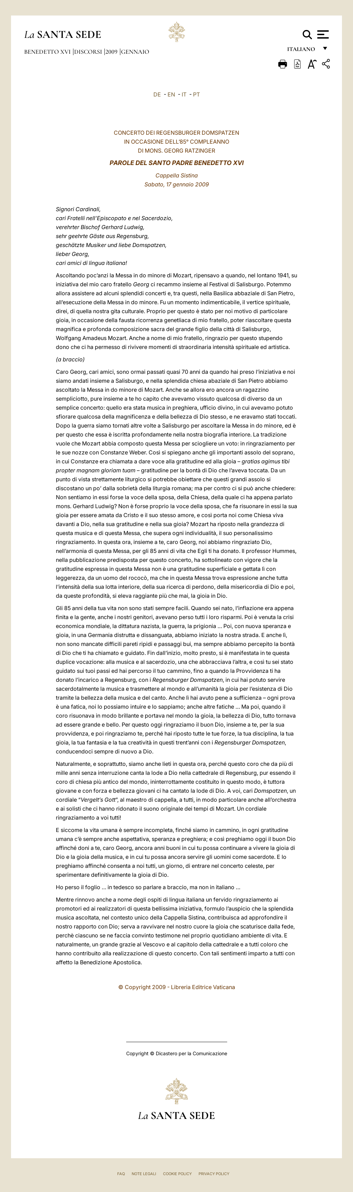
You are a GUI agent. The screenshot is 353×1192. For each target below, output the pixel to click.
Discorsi (88, 51)
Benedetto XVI (48, 51)
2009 (112, 51)
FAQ (121, 1173)
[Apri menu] (322, 34)
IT (184, 94)
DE (157, 94)
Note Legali (144, 1173)
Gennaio (135, 51)
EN (171, 94)
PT (196, 94)
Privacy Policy (214, 1173)
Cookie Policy (177, 1173)
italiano (302, 50)
